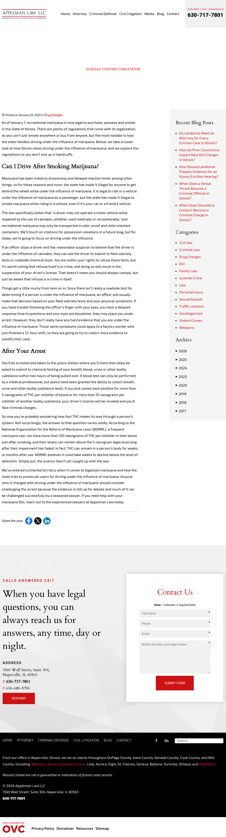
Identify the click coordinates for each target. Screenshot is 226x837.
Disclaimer (65, 828)
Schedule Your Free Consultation (113, 69)
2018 (181, 402)
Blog (160, 13)
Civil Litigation (130, 13)
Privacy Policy (43, 828)
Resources (84, 828)
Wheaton (38, 764)
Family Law (188, 271)
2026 (181, 351)
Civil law (185, 242)
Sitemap (102, 828)
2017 (181, 411)
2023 (181, 376)
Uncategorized (191, 313)
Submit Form (175, 683)
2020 (181, 385)
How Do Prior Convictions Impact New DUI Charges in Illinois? (199, 155)
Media (149, 13)
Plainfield (207, 764)
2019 (181, 394)
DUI (182, 264)
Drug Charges (54, 115)
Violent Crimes (190, 320)
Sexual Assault (191, 299)
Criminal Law (189, 249)
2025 (181, 359)
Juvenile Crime (190, 278)
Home (65, 13)
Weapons (186, 327)
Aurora (52, 764)
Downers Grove (72, 764)
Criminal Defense (103, 13)
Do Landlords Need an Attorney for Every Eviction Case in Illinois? (198, 138)
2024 (181, 368)
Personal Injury (191, 292)
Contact (173, 13)
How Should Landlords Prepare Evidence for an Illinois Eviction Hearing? (198, 171)
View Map (18, 698)
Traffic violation (191, 306)
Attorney (80, 13)
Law (182, 285)
